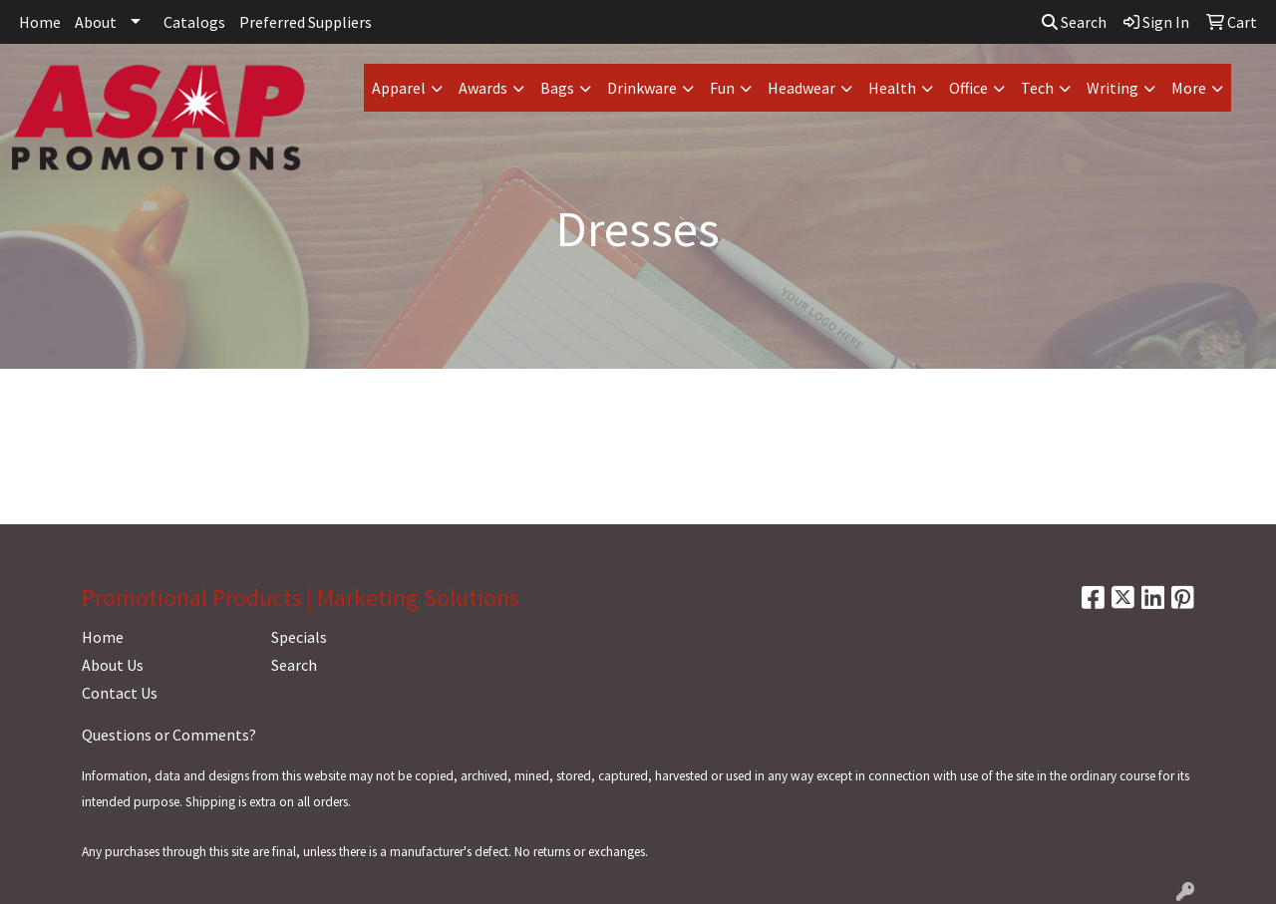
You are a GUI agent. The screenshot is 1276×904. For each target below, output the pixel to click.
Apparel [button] (399, 88)
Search (1074, 22)
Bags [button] (557, 88)
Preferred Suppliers (305, 22)
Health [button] (892, 88)
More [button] (1188, 88)
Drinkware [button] (642, 88)
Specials (299, 637)
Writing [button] (1112, 88)
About (96, 22)
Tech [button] (1037, 88)
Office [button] (968, 88)
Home (40, 22)
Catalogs (194, 22)
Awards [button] (483, 88)
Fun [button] (722, 88)
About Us (113, 665)
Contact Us (120, 693)
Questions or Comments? (169, 735)
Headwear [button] (801, 88)
